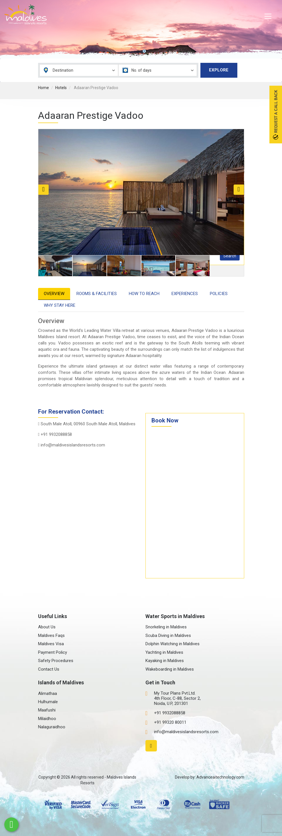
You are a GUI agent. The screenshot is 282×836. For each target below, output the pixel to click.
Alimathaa (47, 693)
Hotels (61, 87)
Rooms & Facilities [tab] (96, 293)
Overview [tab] (54, 293)
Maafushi (47, 710)
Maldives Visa (51, 643)
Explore (218, 70)
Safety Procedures (55, 660)
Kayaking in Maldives (164, 660)
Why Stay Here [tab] (59, 305)
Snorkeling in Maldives (166, 626)
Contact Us (48, 669)
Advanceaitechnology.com (220, 777)
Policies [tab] (219, 293)
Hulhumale (48, 701)
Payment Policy (52, 652)
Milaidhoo (47, 718)
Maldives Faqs (51, 635)
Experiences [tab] (184, 293)
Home (43, 87)
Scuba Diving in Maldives (168, 635)
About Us (47, 626)
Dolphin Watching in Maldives (172, 643)
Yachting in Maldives (164, 652)
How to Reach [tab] (144, 293)
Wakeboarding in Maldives (169, 669)
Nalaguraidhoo (51, 726)
